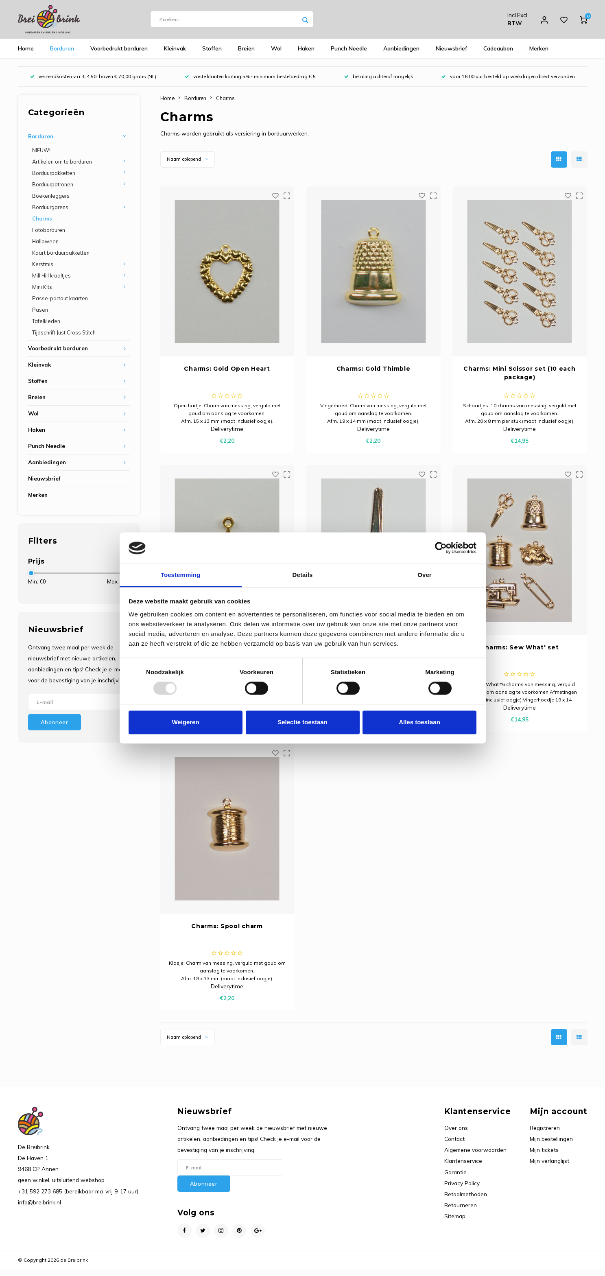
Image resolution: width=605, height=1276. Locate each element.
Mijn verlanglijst (549, 1167)
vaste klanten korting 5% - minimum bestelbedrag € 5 (250, 83)
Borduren (62, 55)
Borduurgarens (50, 213)
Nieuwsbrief (451, 55)
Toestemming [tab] (181, 574)
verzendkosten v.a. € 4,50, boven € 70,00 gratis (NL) (93, 83)
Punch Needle (349, 55)
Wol (276, 55)
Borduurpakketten (53, 179)
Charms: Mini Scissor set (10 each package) (519, 379)
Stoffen (212, 55)
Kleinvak (175, 55)
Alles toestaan (419, 722)
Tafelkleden (46, 327)
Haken (306, 55)
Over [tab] (424, 574)
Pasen (40, 316)
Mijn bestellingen (551, 1144)
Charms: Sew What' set (520, 653)
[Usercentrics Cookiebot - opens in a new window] (440, 548)
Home (26, 55)
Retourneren (460, 1211)
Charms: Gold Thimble (373, 374)
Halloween (45, 247)
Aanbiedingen (401, 55)
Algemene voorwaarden (475, 1156)
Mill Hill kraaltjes (51, 281)
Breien (246, 55)
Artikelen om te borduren (62, 167)
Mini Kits (42, 293)
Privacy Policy (462, 1189)
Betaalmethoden (465, 1200)
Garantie (455, 1178)
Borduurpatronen (52, 190)
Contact (454, 1144)
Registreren (545, 1133)
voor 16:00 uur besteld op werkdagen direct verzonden (508, 83)
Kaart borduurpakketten (61, 259)
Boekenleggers (51, 202)
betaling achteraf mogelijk (378, 83)
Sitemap (454, 1222)
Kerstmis (42, 270)
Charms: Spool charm (226, 932)
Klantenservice (463, 1167)
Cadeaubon (498, 55)
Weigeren (185, 722)
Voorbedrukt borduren (119, 55)
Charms (42, 224)
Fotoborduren (48, 236)
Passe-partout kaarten (60, 305)
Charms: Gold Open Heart (227, 374)
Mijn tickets (544, 1156)
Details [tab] (303, 574)
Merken (538, 55)
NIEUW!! (42, 156)
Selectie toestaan (302, 722)
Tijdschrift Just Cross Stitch (64, 339)
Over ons (456, 1133)
